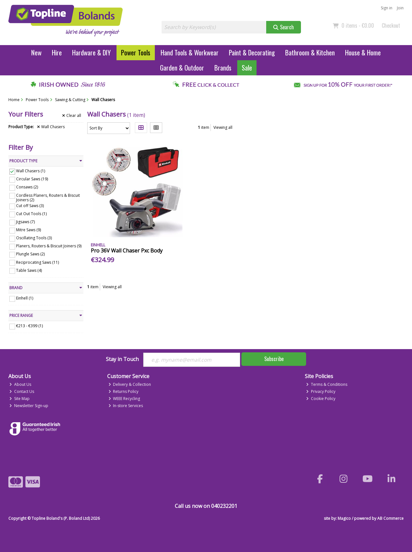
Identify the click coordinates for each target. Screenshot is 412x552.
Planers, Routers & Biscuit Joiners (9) (48, 246)
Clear (71, 115)
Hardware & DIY (91, 52)
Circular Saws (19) (32, 179)
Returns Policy (123, 391)
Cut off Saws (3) (30, 205)
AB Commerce (390, 518)
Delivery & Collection (129, 384)
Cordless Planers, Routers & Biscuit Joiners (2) (48, 197)
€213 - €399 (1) (29, 325)
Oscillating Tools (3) (34, 238)
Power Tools (135, 52)
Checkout (391, 25)
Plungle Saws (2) (30, 254)
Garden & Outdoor (182, 67)
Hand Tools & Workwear (190, 52)
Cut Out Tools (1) (31, 213)
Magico (344, 518)
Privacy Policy (320, 391)
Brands (222, 67)
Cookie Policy (320, 398)
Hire (57, 52)
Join (400, 8)
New (36, 52)
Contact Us (21, 391)
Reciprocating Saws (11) (37, 262)
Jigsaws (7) (25, 221)
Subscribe (274, 359)
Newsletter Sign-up (28, 405)
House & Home (363, 52)
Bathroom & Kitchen (310, 52)
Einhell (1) (24, 298)
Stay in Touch (122, 359)
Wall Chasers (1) (30, 171)
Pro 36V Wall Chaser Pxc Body (127, 250)
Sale (247, 67)
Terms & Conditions (326, 384)
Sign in (386, 8)
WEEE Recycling (124, 398)
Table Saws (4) (29, 270)
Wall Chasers (51, 127)
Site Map (19, 398)
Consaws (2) (27, 187)
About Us (20, 384)
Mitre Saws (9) (28, 230)
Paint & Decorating (252, 52)
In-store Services (125, 405)
